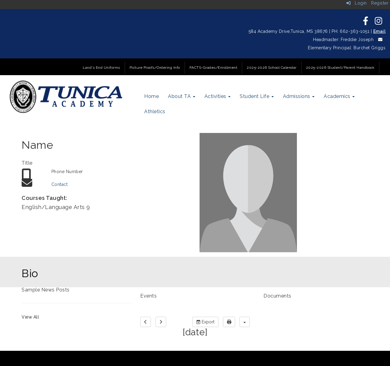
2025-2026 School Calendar (272, 67)
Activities (217, 96)
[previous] (145, 322)
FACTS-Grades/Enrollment (214, 67)
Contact (59, 184)
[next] (160, 322)
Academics (339, 96)
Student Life (257, 96)
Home (151, 96)
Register (379, 3)
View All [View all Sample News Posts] (30, 317)
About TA (181, 96)
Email (379, 31)
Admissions (299, 96)
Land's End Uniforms (101, 67)
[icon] (366, 22)
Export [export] (205, 321)
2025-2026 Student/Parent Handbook (340, 67)
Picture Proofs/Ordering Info (155, 67)
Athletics (154, 111)
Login (356, 3)
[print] (229, 322)
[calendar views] (244, 322)
